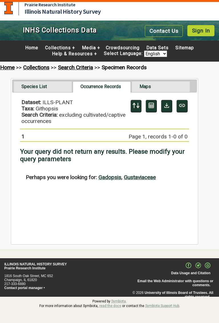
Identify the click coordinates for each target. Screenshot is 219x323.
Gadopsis (109, 177)
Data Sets (157, 48)
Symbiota (118, 301)
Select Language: (124, 53)
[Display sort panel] (136, 106)
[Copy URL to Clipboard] (182, 106)
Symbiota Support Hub (162, 306)
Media (89, 48)
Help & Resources (72, 53)
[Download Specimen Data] (166, 106)
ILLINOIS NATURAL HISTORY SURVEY (35, 264)
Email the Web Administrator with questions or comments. (175, 283)
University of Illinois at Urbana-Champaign (8, 8)
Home (31, 48)
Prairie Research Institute (50, 4)
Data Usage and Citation (190, 273)
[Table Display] (151, 106)
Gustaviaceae (140, 177)
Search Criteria (75, 67)
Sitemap (184, 48)
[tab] (43, 86)
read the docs (110, 306)
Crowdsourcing (122, 48)
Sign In (201, 30)
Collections (58, 48)
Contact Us (164, 31)
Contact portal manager (23, 288)
